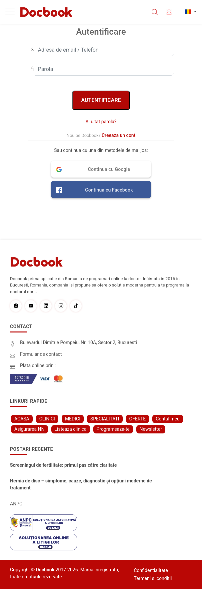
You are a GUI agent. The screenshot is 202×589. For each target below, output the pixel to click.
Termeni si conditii (153, 578)
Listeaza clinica (71, 429)
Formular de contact (41, 354)
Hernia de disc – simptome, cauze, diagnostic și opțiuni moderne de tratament (81, 484)
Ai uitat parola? (100, 121)
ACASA (21, 418)
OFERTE (137, 418)
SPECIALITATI (104, 418)
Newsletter (151, 429)
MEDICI (72, 418)
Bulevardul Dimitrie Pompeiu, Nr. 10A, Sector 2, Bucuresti (78, 342)
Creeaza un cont (118, 135)
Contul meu (167, 418)
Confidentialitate (151, 570)
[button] (101, 169)
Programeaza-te (113, 429)
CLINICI (47, 418)
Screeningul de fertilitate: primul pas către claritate (63, 465)
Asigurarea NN (29, 429)
